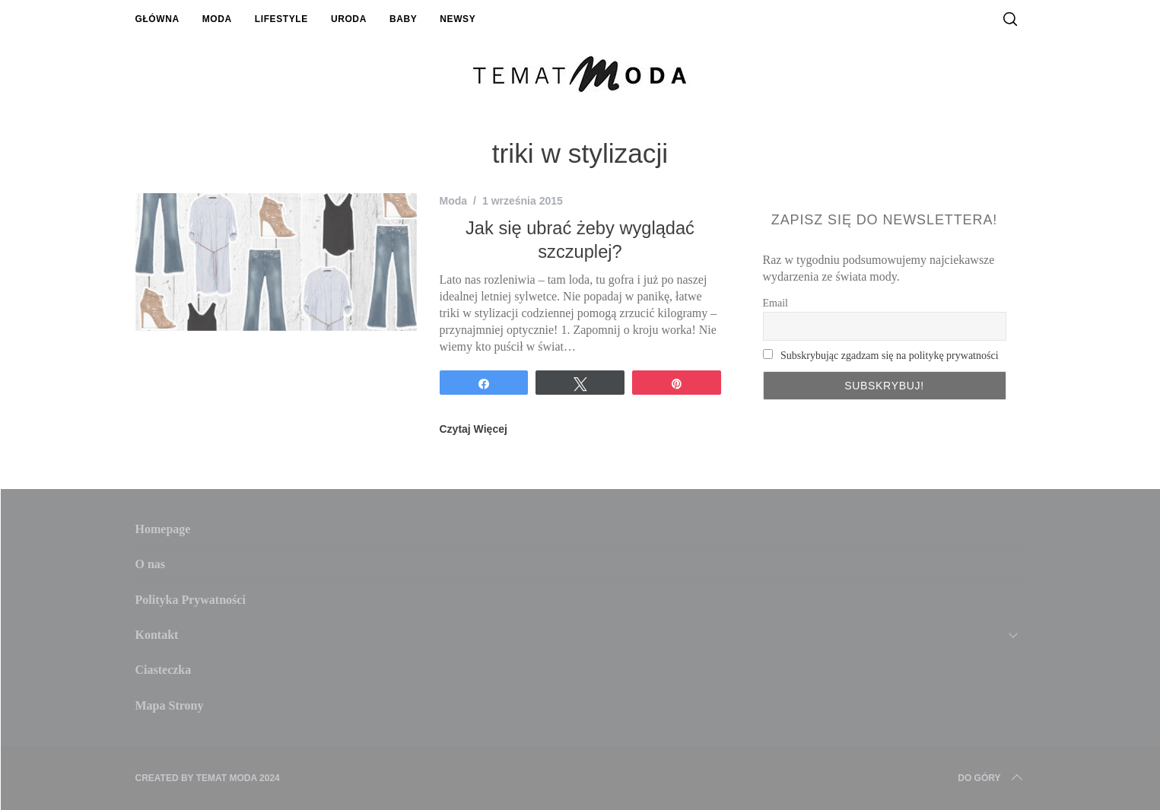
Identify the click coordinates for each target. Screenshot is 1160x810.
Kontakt (157, 634)
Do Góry (991, 778)
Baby (403, 19)
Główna (157, 19)
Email (775, 303)
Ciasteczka (163, 669)
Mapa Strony (169, 705)
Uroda (349, 19)
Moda (217, 19)
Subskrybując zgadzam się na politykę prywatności (889, 355)
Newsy (457, 19)
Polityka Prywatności (190, 599)
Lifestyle (281, 19)
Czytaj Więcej (473, 429)
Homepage (163, 529)
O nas (150, 563)
